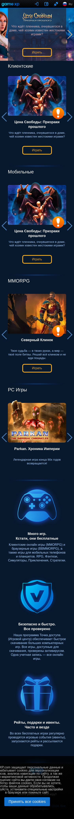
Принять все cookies (27, 801)
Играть (37, 52)
